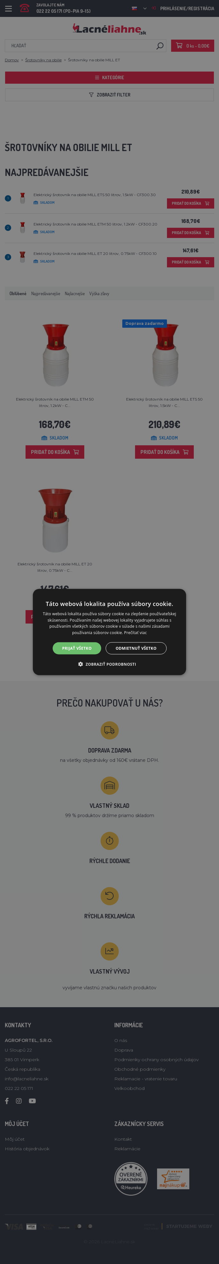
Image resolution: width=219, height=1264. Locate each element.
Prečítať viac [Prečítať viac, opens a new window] (135, 632)
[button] (109, 664)
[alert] (109, 632)
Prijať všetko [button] (77, 648)
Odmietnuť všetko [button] (136, 648)
